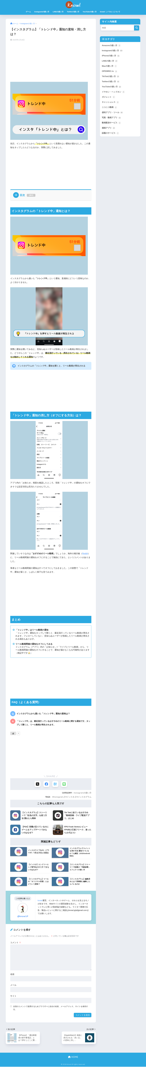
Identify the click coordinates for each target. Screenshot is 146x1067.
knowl (40, 901)
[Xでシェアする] (37, 784)
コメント (15, 943)
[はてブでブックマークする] (55, 784)
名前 (12, 974)
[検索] (136, 27)
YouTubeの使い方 (90, 12)
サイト (13, 996)
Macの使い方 (109, 66)
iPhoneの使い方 (111, 55)
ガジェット (108, 97)
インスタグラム (84, 797)
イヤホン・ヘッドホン (113, 92)
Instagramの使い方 (41, 12)
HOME (73, 1057)
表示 (31, 195)
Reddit (85, 553)
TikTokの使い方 (110, 76)
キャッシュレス (110, 102)
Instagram (58, 797)
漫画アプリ (108, 128)
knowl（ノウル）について (110, 12)
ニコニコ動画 (109, 107)
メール (13, 985)
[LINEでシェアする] (64, 784)
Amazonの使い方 (111, 45)
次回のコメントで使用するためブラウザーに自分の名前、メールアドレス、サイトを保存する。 (50, 1008)
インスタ (70, 797)
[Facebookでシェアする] (46, 784)
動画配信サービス (111, 123)
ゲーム (28, 12)
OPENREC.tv (109, 71)
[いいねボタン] (13, 733)
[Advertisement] (50, 61)
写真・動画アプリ (111, 118)
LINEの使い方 (58, 12)
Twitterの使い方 (73, 12)
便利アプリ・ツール (112, 113)
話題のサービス (110, 133)
